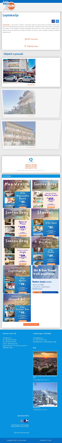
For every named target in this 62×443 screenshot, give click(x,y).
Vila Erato (31, 84)
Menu (5, 1)
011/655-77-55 (31, 168)
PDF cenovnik (31, 39)
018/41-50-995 (31, 166)
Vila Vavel (31, 108)
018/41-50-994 (31, 165)
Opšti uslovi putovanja (21, 432)
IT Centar (48, 440)
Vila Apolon (31, 139)
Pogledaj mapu (31, 46)
